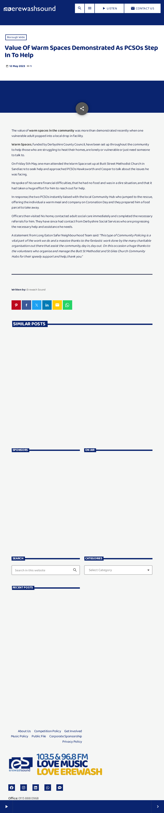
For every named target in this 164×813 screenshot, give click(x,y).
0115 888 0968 (28, 798)
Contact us (142, 8)
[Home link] (29, 8)
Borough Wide (16, 37)
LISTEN (109, 8)
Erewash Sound (36, 289)
